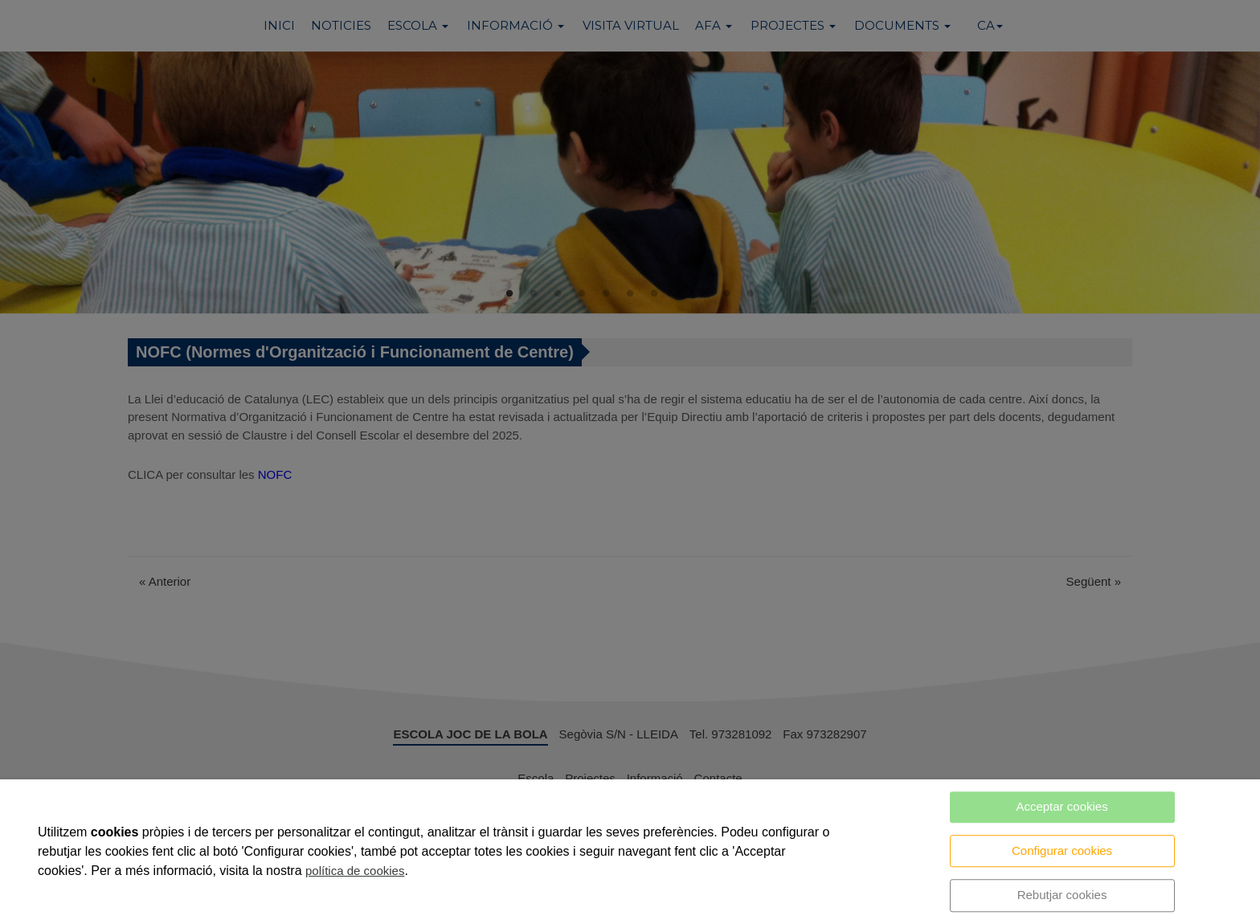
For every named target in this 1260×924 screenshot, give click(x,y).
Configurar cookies (1062, 850)
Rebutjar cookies (1062, 895)
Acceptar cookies (1061, 806)
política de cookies (354, 870)
